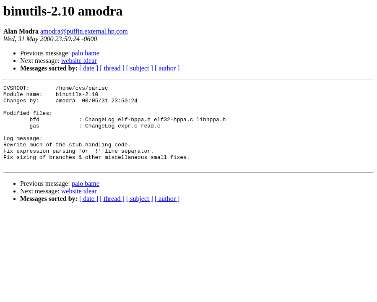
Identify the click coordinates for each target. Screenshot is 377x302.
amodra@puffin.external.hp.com (84, 31)
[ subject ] (139, 68)
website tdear (79, 60)
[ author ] (167, 68)
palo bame (85, 53)
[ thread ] (112, 68)
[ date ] (88, 68)
